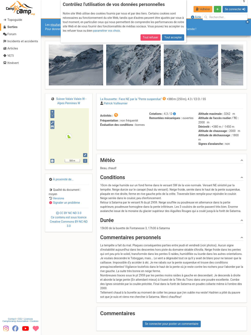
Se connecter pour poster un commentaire (172, 323)
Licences (28, 318)
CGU (20, 318)
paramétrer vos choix (106, 30)
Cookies (34, 321)
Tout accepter (173, 37)
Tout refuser (150, 37)
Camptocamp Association (15, 321)
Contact (12, 318)
